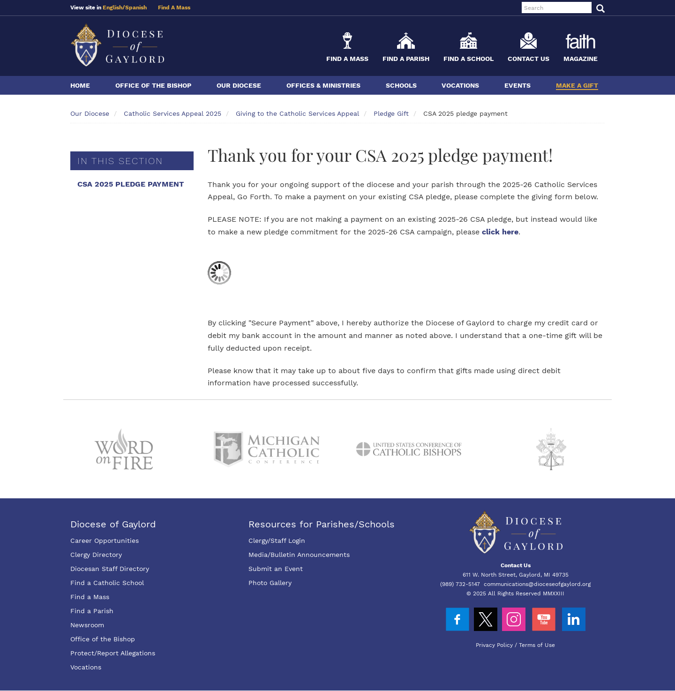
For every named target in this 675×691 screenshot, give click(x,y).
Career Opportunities (104, 540)
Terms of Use (537, 645)
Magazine (580, 58)
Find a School (468, 58)
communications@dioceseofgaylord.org (537, 584)
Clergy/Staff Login (276, 540)
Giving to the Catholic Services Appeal (297, 113)
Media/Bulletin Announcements (299, 554)
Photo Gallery (270, 582)
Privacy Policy (494, 645)
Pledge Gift (391, 113)
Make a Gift (577, 85)
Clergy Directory (96, 554)
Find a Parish (405, 58)
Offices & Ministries (323, 85)
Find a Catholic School (107, 582)
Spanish (136, 7)
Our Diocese (239, 85)
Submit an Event (275, 568)
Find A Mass (174, 7)
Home (80, 85)
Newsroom (87, 625)
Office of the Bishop (153, 85)
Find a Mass (347, 58)
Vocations (460, 85)
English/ (114, 7)
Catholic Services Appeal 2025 (172, 113)
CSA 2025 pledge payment (130, 184)
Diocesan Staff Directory (109, 568)
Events (517, 85)
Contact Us (528, 58)
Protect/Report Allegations (112, 653)
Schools (401, 85)
